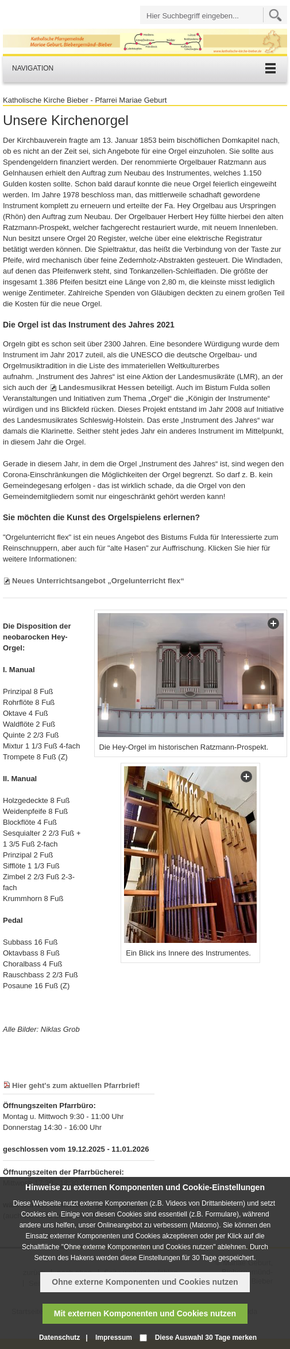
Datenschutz (59, 1338)
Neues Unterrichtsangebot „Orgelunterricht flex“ (98, 580)
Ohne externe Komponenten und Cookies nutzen (145, 1281)
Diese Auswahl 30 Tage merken (206, 1338)
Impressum (113, 1338)
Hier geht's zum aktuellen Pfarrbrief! (76, 1085)
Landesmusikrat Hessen (102, 387)
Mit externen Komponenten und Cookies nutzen (145, 1313)
